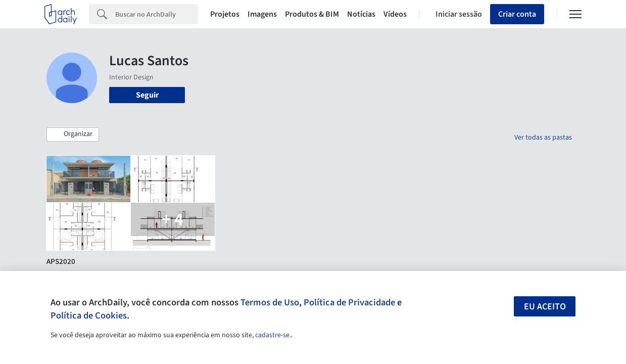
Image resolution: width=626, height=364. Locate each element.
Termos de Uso (269, 302)
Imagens (262, 14)
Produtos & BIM (312, 14)
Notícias (361, 14)
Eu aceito (545, 306)
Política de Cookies (89, 315)
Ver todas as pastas (543, 137)
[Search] (156, 14)
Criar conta (517, 14)
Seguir (147, 95)
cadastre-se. (273, 335)
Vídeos (395, 14)
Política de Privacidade (349, 302)
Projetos (224, 14)
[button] (72, 134)
